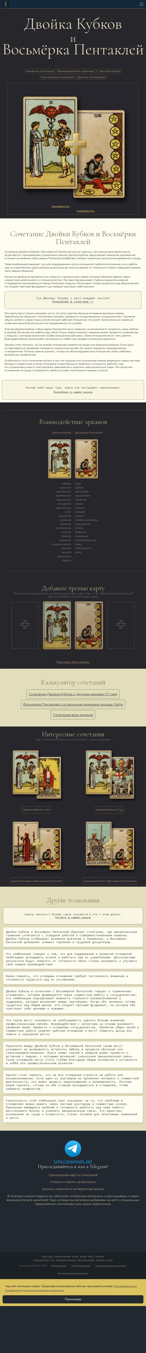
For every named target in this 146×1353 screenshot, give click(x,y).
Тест (53, 1260)
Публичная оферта (80, 1265)
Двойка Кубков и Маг (36, 810)
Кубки (75, 1256)
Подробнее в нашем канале (73, 392)
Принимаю (73, 1299)
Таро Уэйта (47, 1256)
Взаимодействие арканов (75, 71)
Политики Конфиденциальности (43, 1290)
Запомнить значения (66, 1260)
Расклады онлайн (86, 1260)
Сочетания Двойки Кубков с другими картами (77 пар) (73, 694)
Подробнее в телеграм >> (73, 301)
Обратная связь (59, 1265)
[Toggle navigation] (141, 4)
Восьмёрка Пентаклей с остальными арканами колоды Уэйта (73, 704)
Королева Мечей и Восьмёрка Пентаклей (109, 881)
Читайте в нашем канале (73, 917)
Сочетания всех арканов (73, 714)
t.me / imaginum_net (73, 1161)
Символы (100, 1260)
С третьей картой (108, 71)
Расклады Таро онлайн (73, 662)
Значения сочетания (39, 71)
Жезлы (83, 1256)
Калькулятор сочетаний (57, 77)
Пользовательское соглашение (110, 1265)
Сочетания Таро (41, 1260)
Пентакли (99, 1256)
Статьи (109, 1260)
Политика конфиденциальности (73, 1273)
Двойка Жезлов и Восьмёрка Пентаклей (36, 881)
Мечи (91, 1256)
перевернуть (60, 206)
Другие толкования (91, 77)
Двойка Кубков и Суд (109, 810)
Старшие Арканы (62, 1256)
